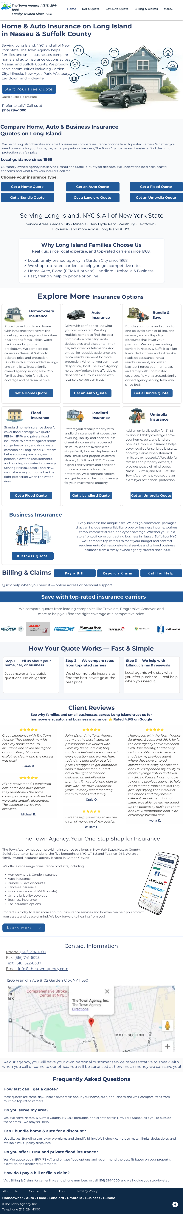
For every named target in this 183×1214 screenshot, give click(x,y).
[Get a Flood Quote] (156, 186)
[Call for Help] (161, 573)
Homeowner (13, 1198)
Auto (45, 271)
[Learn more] (23, 927)
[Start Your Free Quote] (29, 89)
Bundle (108, 1198)
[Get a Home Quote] (27, 186)
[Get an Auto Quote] (93, 186)
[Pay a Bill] (75, 573)
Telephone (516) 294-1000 (21, 1209)
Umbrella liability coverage (27, 895)
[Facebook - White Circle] (175, 1204)
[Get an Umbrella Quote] (156, 197)
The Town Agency (26, 5)
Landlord (105, 271)
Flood (42, 1198)
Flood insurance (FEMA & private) (32, 891)
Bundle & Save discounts (26, 883)
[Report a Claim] (118, 573)
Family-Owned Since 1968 (32, 14)
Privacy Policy (87, 1191)
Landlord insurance (22, 887)
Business (92, 1198)
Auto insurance (19, 878)
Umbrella (124, 271)
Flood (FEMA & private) (73, 271)
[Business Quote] (33, 556)
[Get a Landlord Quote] (93, 197)
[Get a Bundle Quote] (27, 197)
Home (34, 271)
